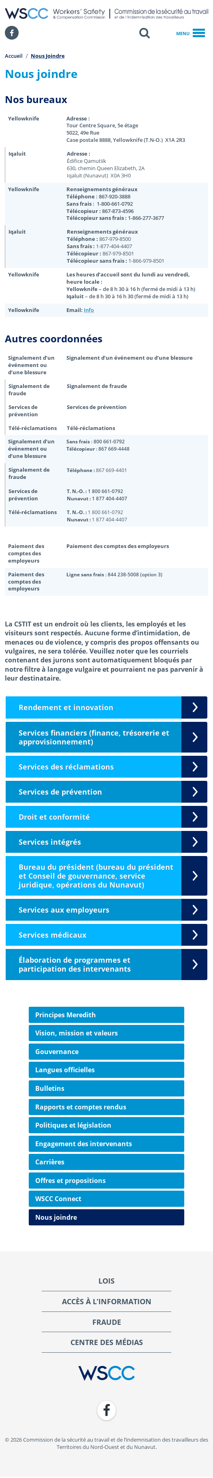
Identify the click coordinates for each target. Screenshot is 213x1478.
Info (89, 310)
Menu (190, 33)
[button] (144, 33)
